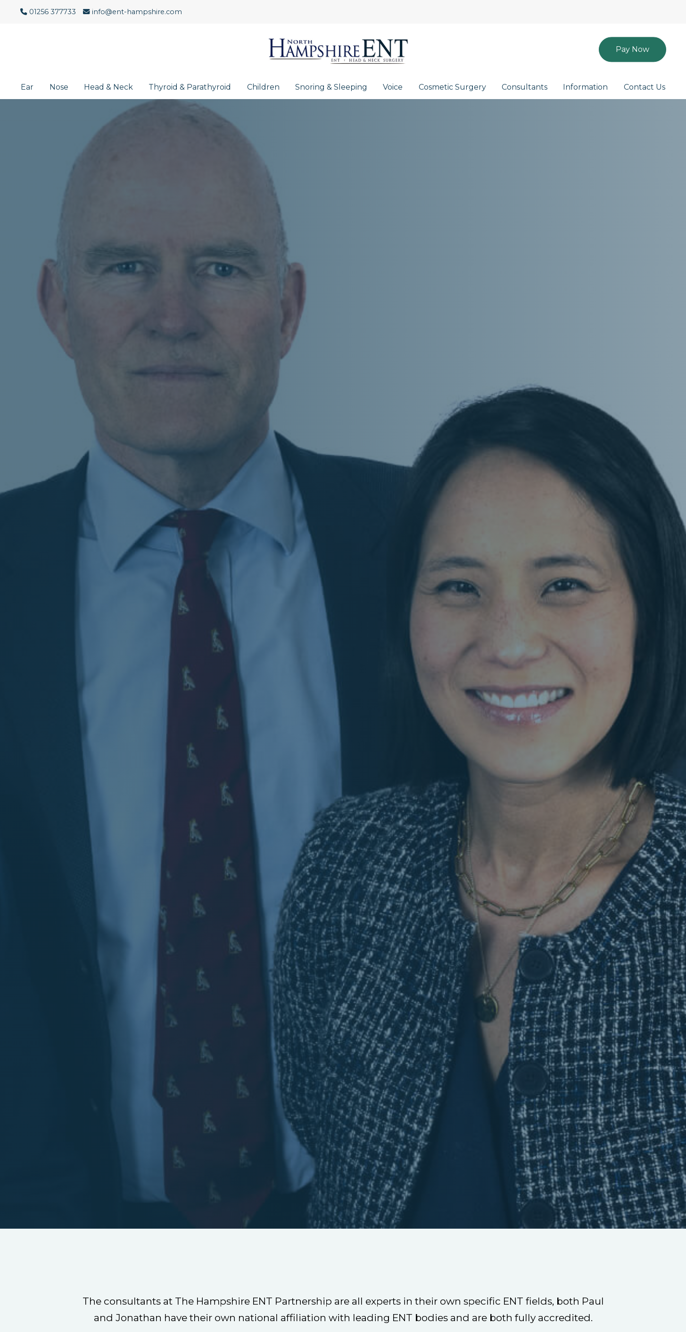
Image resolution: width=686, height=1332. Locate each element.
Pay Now (632, 49)
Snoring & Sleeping (331, 87)
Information (585, 87)
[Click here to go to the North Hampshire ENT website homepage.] (343, 44)
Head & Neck (108, 87)
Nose (59, 87)
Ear (27, 87)
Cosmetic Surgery (452, 87)
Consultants (524, 87)
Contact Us (644, 87)
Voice (393, 87)
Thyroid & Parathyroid (190, 87)
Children (263, 87)
